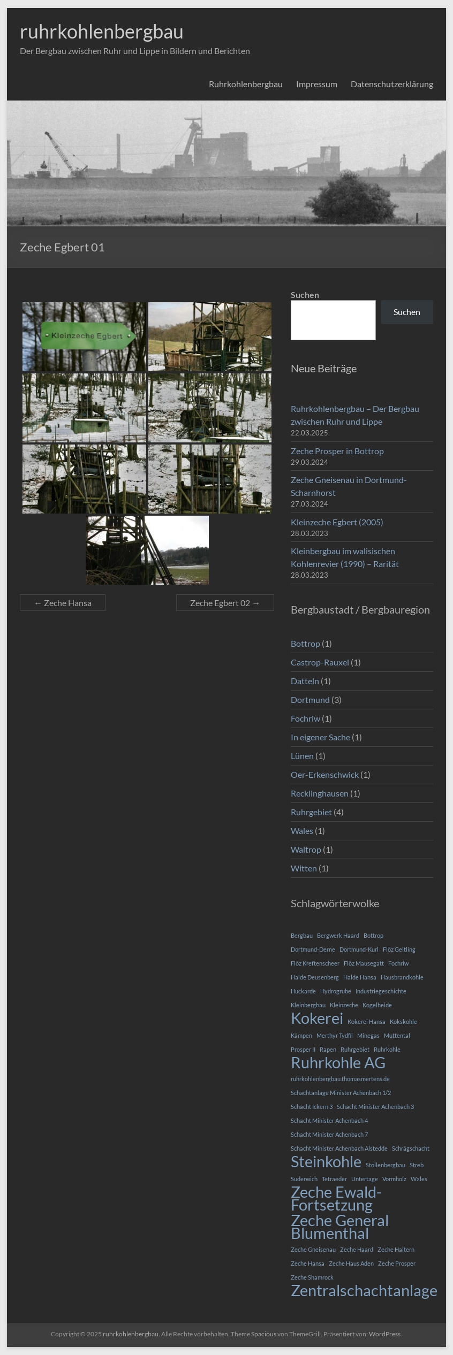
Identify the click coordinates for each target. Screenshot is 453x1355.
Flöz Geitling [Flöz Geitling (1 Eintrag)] (399, 949)
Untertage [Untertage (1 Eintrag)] (364, 1178)
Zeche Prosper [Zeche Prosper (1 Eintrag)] (397, 1263)
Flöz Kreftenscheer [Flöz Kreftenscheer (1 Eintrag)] (315, 963)
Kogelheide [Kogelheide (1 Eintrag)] (377, 1004)
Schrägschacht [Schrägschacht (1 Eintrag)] (410, 1148)
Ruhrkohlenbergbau (246, 84)
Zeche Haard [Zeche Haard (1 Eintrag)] (356, 1249)
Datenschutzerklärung (392, 84)
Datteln (305, 681)
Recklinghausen (320, 793)
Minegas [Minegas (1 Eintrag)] (368, 1035)
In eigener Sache (320, 737)
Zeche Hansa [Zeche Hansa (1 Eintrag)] (307, 1263)
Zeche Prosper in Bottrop (337, 451)
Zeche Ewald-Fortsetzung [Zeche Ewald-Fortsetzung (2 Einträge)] (336, 1198)
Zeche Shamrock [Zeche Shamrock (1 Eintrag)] (312, 1277)
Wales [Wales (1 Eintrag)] (419, 1178)
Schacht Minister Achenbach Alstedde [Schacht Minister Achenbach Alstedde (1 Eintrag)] (339, 1148)
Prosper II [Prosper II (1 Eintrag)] (303, 1049)
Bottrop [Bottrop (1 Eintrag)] (373, 935)
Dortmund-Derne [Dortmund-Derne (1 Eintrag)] (313, 949)
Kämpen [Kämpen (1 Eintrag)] (301, 1035)
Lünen (302, 756)
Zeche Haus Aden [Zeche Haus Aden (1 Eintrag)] (351, 1263)
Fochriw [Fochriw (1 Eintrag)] (398, 963)
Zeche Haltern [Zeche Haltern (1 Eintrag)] (396, 1249)
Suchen (305, 294)
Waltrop (306, 849)
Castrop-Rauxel (320, 662)
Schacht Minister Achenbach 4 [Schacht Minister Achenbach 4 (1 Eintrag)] (329, 1120)
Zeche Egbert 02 (225, 603)
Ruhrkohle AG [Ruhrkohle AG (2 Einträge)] (338, 1062)
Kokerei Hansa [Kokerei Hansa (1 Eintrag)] (367, 1021)
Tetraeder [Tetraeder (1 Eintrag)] (334, 1178)
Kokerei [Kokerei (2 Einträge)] (317, 1018)
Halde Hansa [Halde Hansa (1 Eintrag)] (359, 977)
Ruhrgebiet (311, 812)
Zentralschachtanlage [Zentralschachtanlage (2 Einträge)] (364, 1290)
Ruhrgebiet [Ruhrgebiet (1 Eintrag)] (355, 1049)
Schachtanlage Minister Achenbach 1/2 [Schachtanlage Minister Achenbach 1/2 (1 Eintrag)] (341, 1092)
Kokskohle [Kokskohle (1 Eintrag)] (403, 1021)
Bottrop (305, 643)
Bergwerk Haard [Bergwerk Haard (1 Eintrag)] (338, 935)
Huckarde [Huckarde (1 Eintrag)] (303, 990)
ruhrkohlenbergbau (102, 31)
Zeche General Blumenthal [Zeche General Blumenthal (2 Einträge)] (340, 1226)
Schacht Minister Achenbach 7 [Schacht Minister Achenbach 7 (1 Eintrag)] (329, 1134)
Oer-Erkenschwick (325, 774)
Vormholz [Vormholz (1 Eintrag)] (394, 1178)
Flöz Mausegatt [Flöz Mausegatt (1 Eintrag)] (364, 963)
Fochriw (305, 718)
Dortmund (310, 699)
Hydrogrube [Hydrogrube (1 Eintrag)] (335, 990)
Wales (302, 830)
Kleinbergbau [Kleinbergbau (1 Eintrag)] (308, 1004)
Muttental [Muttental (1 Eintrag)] (397, 1035)
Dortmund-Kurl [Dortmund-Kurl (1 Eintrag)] (359, 949)
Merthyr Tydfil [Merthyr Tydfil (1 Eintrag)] (334, 1035)
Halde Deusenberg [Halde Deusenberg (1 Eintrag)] (315, 977)
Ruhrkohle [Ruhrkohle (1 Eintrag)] (387, 1049)
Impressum (316, 84)
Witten (304, 868)
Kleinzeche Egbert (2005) (337, 522)
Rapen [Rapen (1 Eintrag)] (328, 1049)
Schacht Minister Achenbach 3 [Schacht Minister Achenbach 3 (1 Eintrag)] (375, 1106)
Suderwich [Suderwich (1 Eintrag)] (304, 1178)
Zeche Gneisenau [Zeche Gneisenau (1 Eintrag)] (313, 1249)
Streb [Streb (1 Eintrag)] (417, 1164)
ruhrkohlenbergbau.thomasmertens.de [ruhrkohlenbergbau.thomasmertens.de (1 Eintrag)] (340, 1078)
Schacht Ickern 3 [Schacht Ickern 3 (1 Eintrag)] (312, 1106)
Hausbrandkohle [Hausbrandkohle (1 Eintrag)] (402, 977)
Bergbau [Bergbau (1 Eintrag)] (302, 935)
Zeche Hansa (63, 603)
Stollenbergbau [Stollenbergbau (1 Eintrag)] (385, 1164)
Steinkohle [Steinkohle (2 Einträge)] (326, 1161)
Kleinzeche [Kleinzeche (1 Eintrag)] (344, 1004)
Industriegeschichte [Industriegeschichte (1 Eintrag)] (381, 990)
